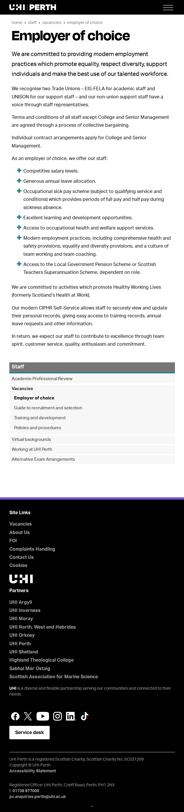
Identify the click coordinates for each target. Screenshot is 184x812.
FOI (13, 540)
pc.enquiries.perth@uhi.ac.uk (37, 797)
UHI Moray (21, 618)
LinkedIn (71, 716)
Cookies (18, 565)
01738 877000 (26, 791)
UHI (12, 688)
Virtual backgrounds (31, 439)
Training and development (40, 418)
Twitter (28, 716)
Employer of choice (85, 22)
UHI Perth (20, 643)
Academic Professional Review (42, 379)
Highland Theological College (41, 660)
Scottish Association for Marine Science (53, 676)
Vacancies (51, 22)
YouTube (43, 716)
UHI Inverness (25, 610)
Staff (32, 22)
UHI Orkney (22, 635)
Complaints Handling (32, 549)
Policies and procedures (37, 428)
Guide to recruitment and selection (48, 408)
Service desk (29, 732)
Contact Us (21, 557)
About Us (19, 532)
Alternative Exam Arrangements (43, 459)
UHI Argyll (20, 602)
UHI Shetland (23, 652)
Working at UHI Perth (32, 449)
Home (17, 22)
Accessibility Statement (32, 771)
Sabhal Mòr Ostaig (29, 668)
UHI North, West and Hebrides (42, 627)
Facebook (15, 716)
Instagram (57, 716)
